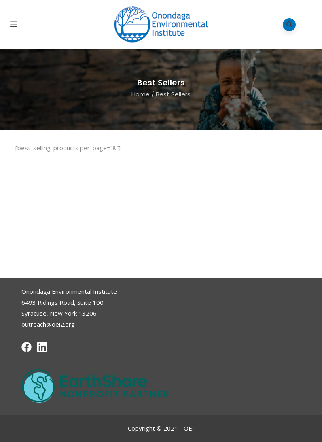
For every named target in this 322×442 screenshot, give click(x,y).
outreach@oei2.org (48, 324)
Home (140, 94)
